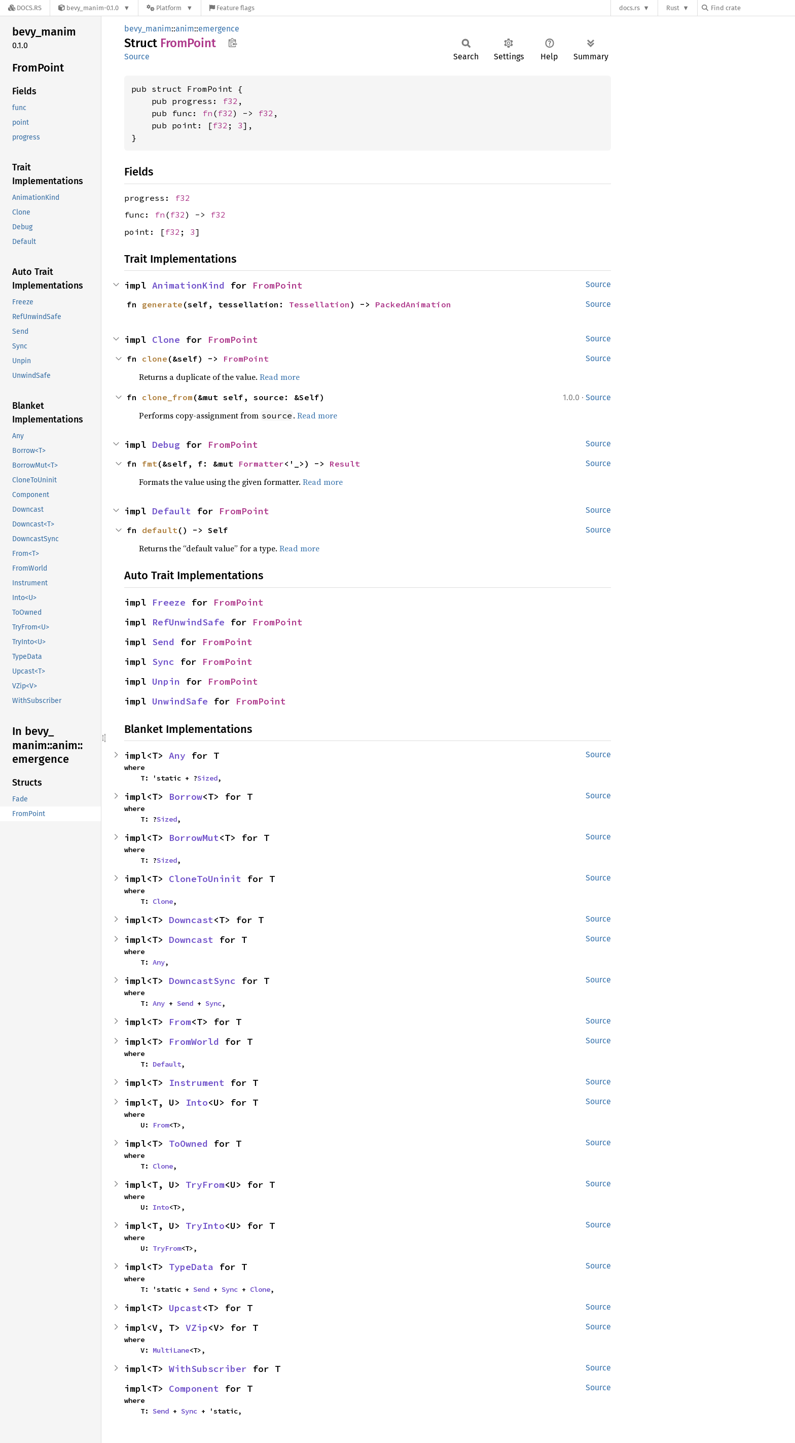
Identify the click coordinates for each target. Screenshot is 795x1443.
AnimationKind (188, 285)
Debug (166, 444)
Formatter (261, 464)
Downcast (191, 920)
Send (163, 642)
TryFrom (205, 1184)
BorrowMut (194, 837)
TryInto (205, 1225)
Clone (166, 339)
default (159, 530)
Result (345, 464)
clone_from (167, 397)
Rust (672, 8)
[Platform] (169, 8)
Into (197, 1102)
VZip (197, 1327)
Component (194, 1388)
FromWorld (194, 1041)
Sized (207, 778)
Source (137, 56)
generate (162, 304)
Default (171, 511)
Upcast (185, 1308)
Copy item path (232, 42)
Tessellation (319, 304)
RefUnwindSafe (188, 622)
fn (207, 113)
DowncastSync (202, 981)
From (180, 1022)
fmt (149, 464)
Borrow (185, 796)
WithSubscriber (208, 1369)
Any (177, 755)
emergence (218, 28)
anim (184, 28)
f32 (230, 101)
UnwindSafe (180, 701)
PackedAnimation (413, 304)
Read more (280, 376)
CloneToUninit (205, 879)
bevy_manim (147, 28)
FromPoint (277, 285)
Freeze (169, 602)
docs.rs (629, 8)
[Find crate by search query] (752, 8)
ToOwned (188, 1143)
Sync (163, 661)
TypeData (191, 1267)
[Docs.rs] (25, 8)
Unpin (166, 681)
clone (154, 359)
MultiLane (171, 1350)
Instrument (197, 1082)
